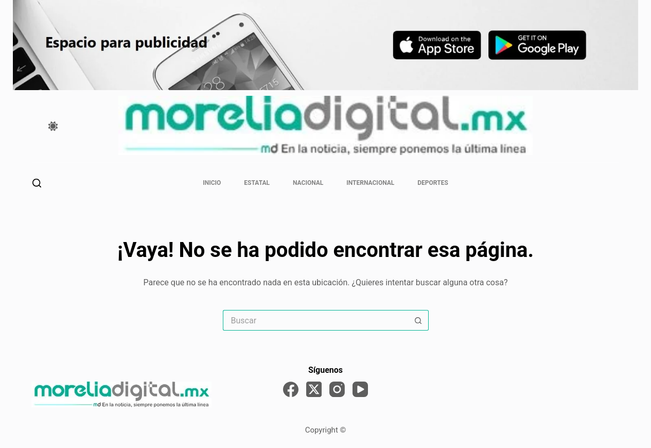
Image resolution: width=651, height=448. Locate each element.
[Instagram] (337, 389)
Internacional (370, 182)
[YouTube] (360, 389)
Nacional (308, 182)
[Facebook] (290, 389)
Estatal (257, 182)
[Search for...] (315, 320)
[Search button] (418, 320)
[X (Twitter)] (314, 389)
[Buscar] (36, 183)
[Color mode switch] (53, 126)
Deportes (432, 182)
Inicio (212, 182)
